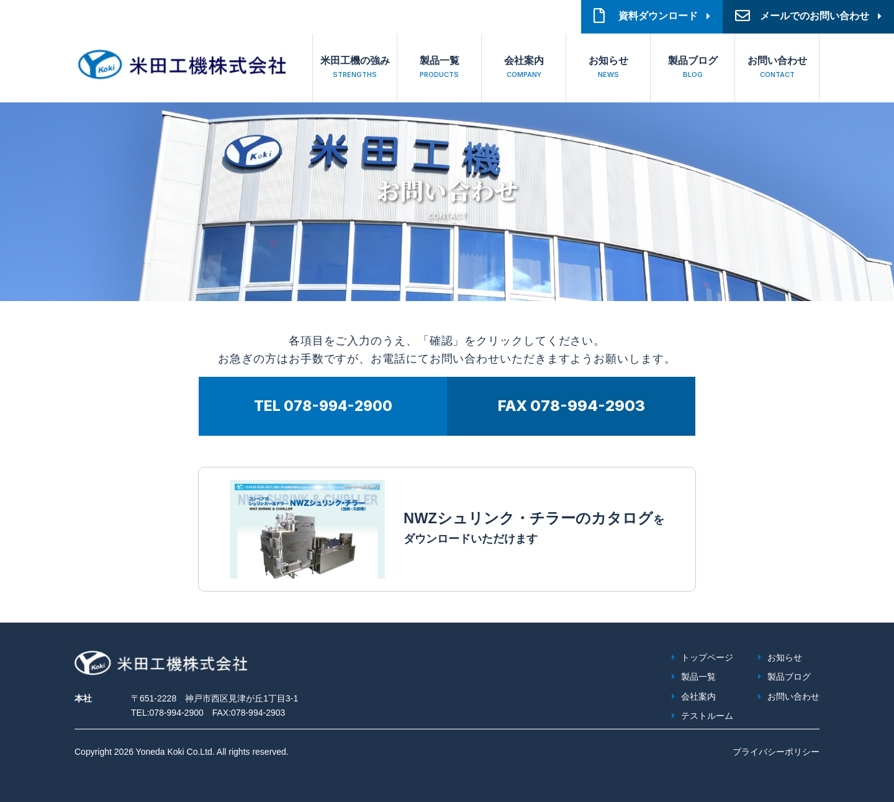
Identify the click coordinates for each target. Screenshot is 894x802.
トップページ (707, 657)
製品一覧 (439, 68)
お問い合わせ (777, 68)
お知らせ (608, 68)
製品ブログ (692, 68)
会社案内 (524, 68)
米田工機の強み (355, 68)
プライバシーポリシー (776, 752)
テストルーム (707, 716)
